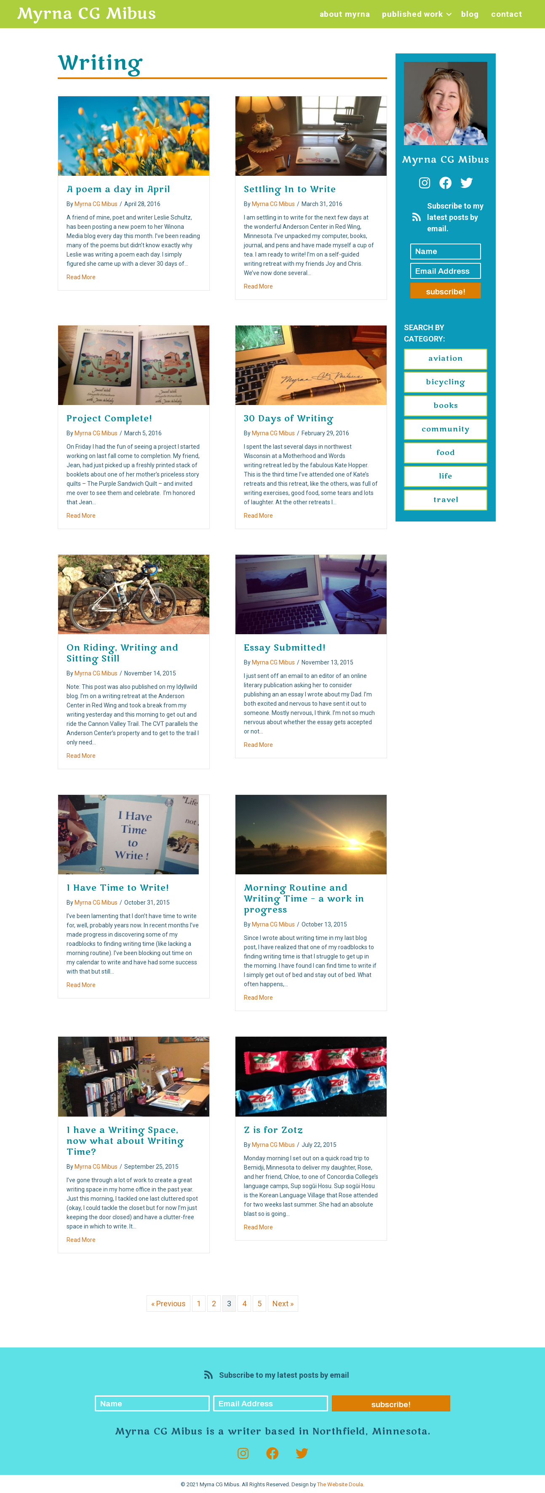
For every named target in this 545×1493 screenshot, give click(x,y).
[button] (449, 14)
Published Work (412, 14)
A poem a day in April (118, 189)
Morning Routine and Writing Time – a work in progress (304, 899)
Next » (283, 1303)
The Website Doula (340, 1484)
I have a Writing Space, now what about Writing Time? (125, 1141)
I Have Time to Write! (118, 888)
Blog (470, 14)
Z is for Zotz (273, 1130)
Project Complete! (109, 418)
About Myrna (345, 14)
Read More (81, 277)
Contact (506, 14)
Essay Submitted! (285, 648)
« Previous (168, 1303)
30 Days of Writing (289, 418)
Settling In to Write (290, 189)
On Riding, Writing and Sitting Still (123, 653)
